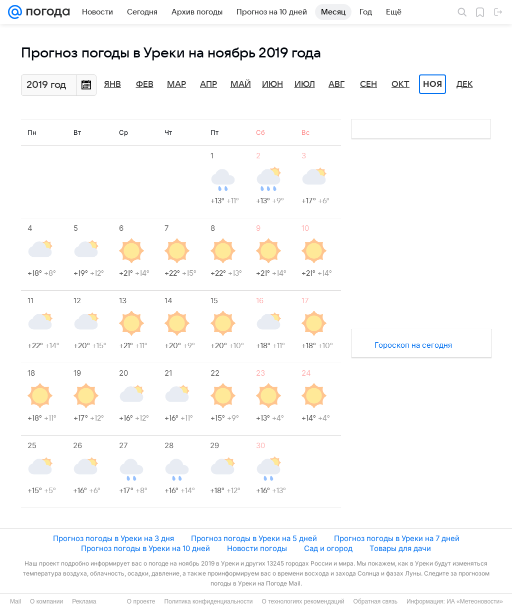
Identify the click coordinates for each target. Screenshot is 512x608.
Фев (145, 84)
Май (240, 84)
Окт (401, 84)
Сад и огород (328, 548)
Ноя (432, 84)
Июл (304, 84)
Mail (15, 601)
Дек (464, 84)
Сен (368, 84)
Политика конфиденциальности (208, 601)
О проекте (141, 601)
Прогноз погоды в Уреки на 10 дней (145, 548)
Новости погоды (257, 548)
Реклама (84, 601)
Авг (336, 84)
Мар (176, 84)
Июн (272, 84)
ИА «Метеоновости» (474, 601)
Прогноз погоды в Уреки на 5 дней (254, 538)
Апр (208, 84)
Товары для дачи (400, 548)
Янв (112, 84)
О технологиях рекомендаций (303, 601)
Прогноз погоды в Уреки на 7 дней (397, 538)
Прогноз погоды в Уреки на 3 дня (113, 538)
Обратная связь (376, 601)
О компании (46, 601)
